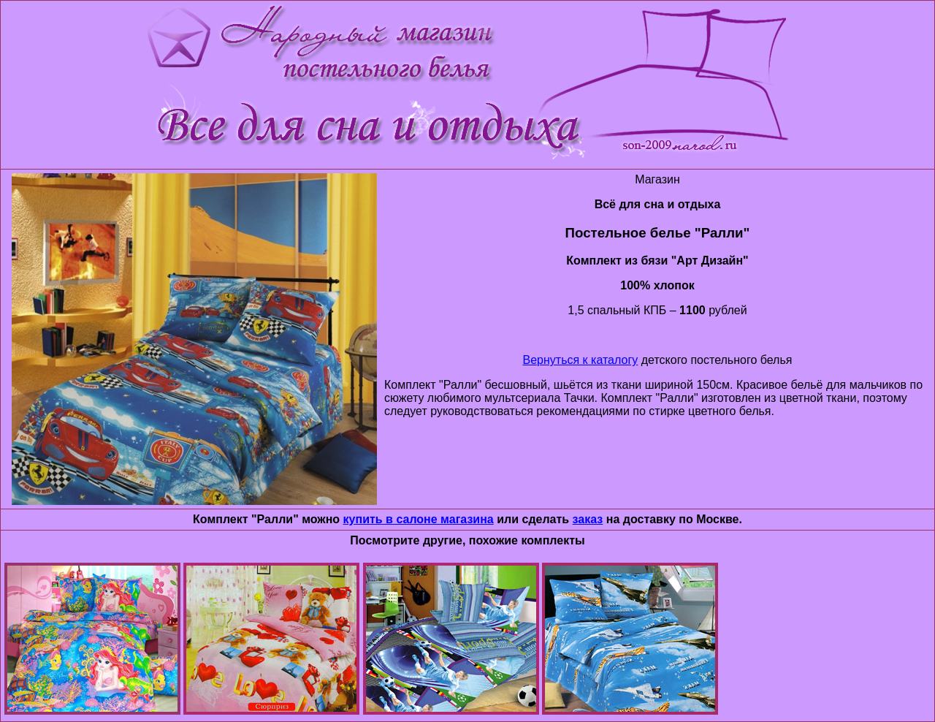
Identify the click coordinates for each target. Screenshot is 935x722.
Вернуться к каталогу (580, 360)
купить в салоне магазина (418, 519)
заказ (588, 519)
